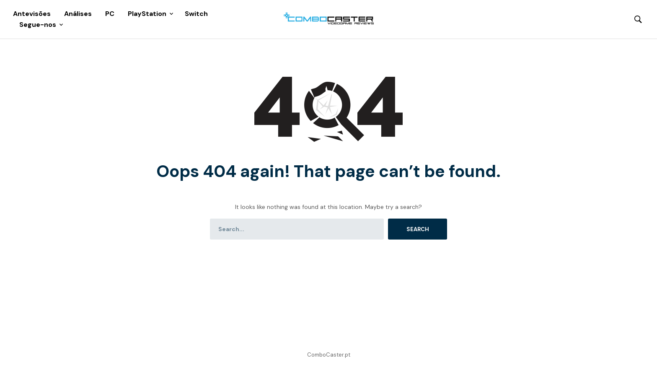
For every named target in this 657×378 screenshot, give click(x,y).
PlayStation (147, 13)
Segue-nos (37, 24)
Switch (196, 13)
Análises (78, 13)
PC (109, 13)
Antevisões (32, 13)
